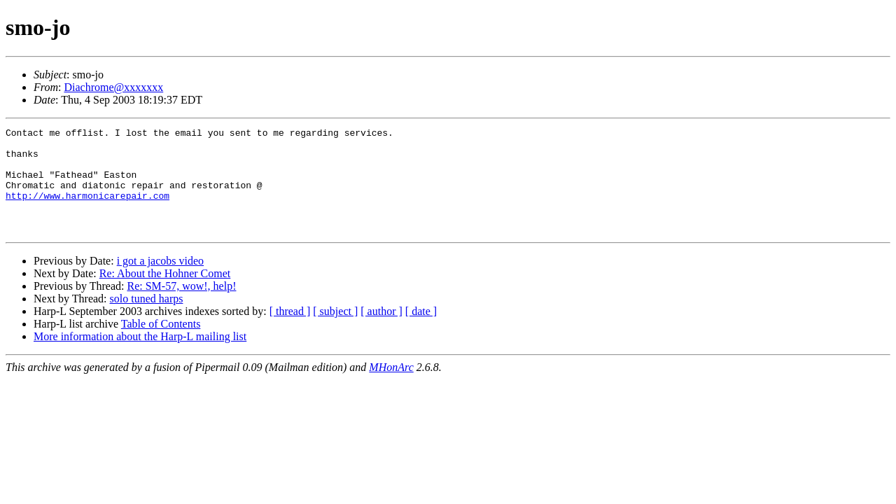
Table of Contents (161, 345)
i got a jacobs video (160, 282)
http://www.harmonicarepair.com (87, 210)
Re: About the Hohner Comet (165, 294)
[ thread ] (290, 332)
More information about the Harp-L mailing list (140, 357)
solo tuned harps (146, 320)
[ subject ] (335, 332)
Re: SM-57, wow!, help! (181, 307)
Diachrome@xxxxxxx (113, 87)
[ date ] (421, 332)
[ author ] (381, 332)
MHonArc (391, 388)
